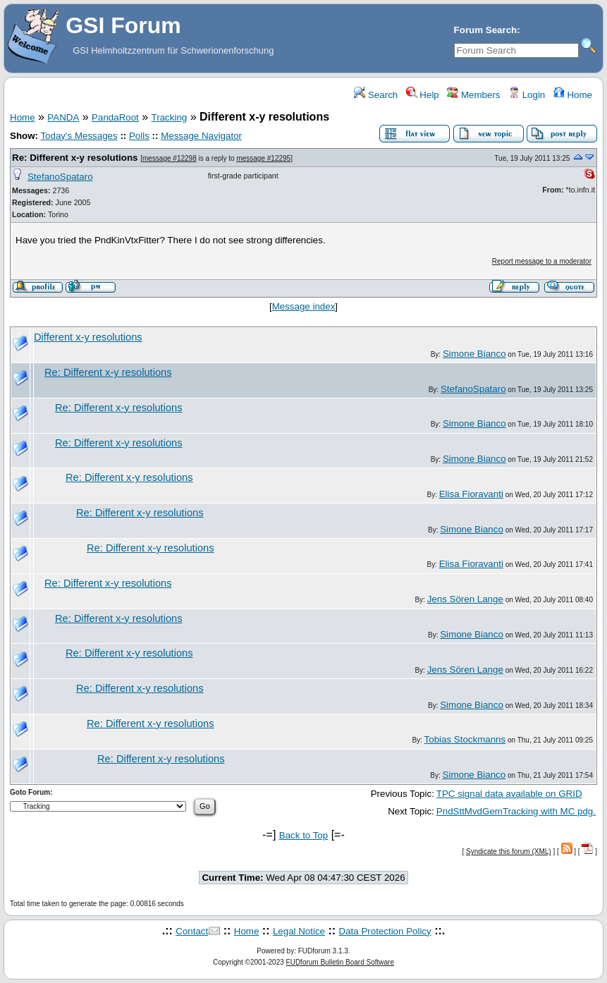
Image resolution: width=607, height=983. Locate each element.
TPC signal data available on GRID (509, 793)
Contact (192, 931)
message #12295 (263, 158)
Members (473, 95)
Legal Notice (299, 931)
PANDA (63, 117)
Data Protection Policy (385, 931)
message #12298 (169, 158)
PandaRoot (115, 117)
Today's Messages (78, 135)
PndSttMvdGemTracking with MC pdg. (516, 811)
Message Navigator (201, 135)
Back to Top (303, 835)
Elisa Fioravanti (471, 494)
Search (376, 95)
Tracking (170, 117)
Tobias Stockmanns (465, 739)
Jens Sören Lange (465, 599)
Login (526, 95)
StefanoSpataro (60, 176)
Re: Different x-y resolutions (74, 157)
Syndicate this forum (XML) (508, 851)
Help (422, 95)
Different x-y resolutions (88, 337)
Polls (139, 135)
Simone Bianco (474, 353)
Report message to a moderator (541, 261)
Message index (304, 306)
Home (572, 95)
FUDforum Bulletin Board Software (340, 962)
